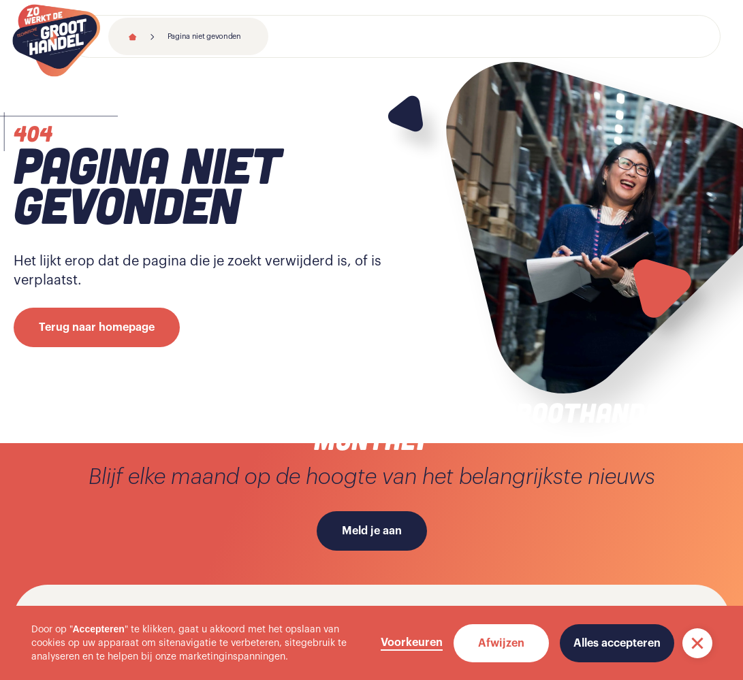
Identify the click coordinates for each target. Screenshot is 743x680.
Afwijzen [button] (501, 643)
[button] (697, 643)
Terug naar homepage (97, 327)
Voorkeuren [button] (412, 642)
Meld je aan (372, 530)
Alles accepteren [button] (617, 643)
